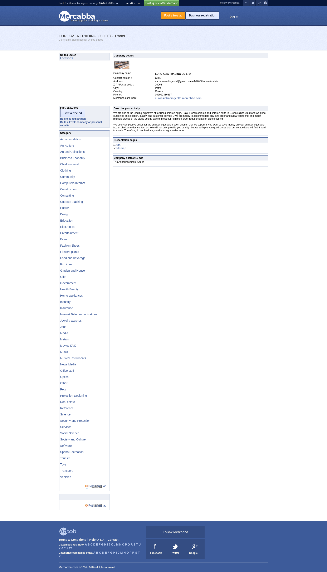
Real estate (67, 402)
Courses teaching (71, 201)
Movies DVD (68, 345)
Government (68, 283)
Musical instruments (73, 358)
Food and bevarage (73, 258)
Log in (234, 16)
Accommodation (70, 139)
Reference (67, 408)
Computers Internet (72, 183)
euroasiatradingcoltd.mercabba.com (178, 98)
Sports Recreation (72, 452)
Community (67, 176)
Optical (64, 377)
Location (130, 3)
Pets (63, 389)
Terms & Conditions (72, 539)
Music (64, 352)
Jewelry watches (71, 320)
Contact (113, 539)
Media (64, 333)
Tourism (65, 458)
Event (64, 239)
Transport (66, 470)
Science (65, 414)
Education (66, 220)
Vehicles (65, 477)
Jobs (63, 327)
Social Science (69, 433)
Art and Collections (72, 151)
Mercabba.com (68, 567)
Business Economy (72, 158)
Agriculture (67, 145)
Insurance (66, 308)
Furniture (66, 264)
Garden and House (72, 270)
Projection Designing (73, 395)
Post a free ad (173, 15)
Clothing (65, 170)
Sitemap (121, 148)
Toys (63, 464)
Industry (65, 302)
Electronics (67, 226)
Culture (65, 208)
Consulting (67, 195)
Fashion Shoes (70, 245)
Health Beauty (69, 289)
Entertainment (69, 233)
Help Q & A (96, 539)
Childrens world (70, 164)
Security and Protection (75, 420)
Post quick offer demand (161, 3)
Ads (118, 145)
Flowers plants (69, 251)
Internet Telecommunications (78, 314)
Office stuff (67, 370)
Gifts (63, 276)
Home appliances (71, 295)
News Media (68, 364)
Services (66, 427)
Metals (64, 339)
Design (64, 214)
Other (64, 383)
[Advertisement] (80, 84)
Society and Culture (73, 439)
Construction (68, 189)
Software (66, 445)
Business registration (202, 15)
